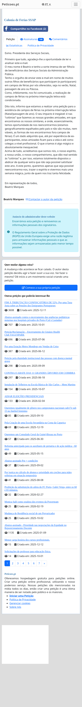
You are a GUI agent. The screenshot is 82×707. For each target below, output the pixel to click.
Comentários (58, 82)
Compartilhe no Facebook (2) (25, 72)
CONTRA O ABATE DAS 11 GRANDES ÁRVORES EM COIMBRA (40, 416)
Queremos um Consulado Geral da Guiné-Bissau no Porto (33, 477)
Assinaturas (32, 82)
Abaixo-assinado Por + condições (21, 504)
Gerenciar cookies (19, 646)
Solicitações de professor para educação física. (28, 595)
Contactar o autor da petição (44, 242)
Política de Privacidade (41, 89)
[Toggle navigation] (75, 4)
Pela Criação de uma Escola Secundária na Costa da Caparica (35, 466)
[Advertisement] (41, 35)
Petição (10, 82)
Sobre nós (15, 650)
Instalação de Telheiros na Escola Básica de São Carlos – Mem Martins (40, 428)
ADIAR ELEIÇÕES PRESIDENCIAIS (24, 439)
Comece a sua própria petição (41, 331)
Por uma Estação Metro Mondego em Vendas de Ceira (32, 389)
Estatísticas (14, 89)
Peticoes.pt (10, 4)
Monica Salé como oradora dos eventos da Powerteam (32, 545)
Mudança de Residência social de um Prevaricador (30, 556)
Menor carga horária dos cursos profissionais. (27, 583)
